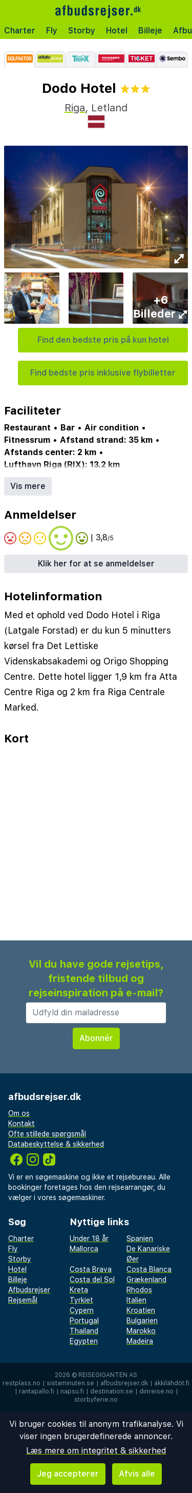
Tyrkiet (81, 1300)
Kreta (79, 1290)
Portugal (84, 1321)
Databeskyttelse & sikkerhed (56, 1144)
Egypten (84, 1341)
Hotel (116, 30)
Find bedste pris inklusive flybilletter (103, 373)
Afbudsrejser (29, 1290)
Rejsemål (22, 1300)
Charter (19, 30)
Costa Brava (91, 1269)
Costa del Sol (92, 1279)
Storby (81, 30)
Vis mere (28, 486)
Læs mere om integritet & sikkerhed (96, 1451)
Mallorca (84, 1249)
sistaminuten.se (70, 1383)
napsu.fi (72, 1391)
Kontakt (21, 1123)
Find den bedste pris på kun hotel (103, 340)
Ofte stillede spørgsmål (47, 1134)
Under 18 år (89, 1238)
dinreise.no (156, 1391)
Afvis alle (137, 1474)
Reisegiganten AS (107, 1375)
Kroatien (140, 1310)
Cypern (82, 1310)
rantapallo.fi (36, 1391)
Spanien (139, 1238)
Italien (136, 1300)
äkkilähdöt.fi (171, 1383)
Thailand (84, 1331)
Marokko (141, 1331)
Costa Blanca (149, 1269)
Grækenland (146, 1279)
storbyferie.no (96, 1399)
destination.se (111, 1391)
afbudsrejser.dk (124, 1383)
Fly (51, 30)
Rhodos (139, 1290)
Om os (19, 1113)
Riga (75, 108)
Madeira (139, 1341)
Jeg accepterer (68, 1474)
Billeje (150, 30)
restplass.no (21, 1383)
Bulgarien (142, 1321)
